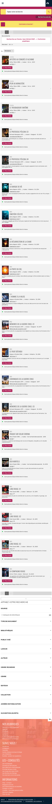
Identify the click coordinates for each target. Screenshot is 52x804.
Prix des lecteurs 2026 (9, 769)
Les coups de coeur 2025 (10, 771)
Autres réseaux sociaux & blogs (12, 752)
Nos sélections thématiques (11, 767)
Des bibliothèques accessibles (12, 786)
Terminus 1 (13, 301)
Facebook (5, 746)
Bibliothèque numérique (10, 739)
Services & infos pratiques (10, 727)
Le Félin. (12, 64)
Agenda (4, 729)
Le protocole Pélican (16, 136)
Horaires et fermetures (9, 765)
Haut (50, 719)
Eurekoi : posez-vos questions (11, 756)
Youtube (5, 750)
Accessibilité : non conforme (33, 801)
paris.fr (3, 799)
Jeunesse (5, 735)
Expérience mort (14, 191)
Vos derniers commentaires (11, 775)
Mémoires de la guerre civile (18, 329)
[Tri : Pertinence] (9, 50)
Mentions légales (7, 792)
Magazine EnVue (7, 784)
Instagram (5, 748)
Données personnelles (16, 790)
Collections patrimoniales (10, 737)
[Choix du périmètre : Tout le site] (3, 12)
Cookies (4, 790)
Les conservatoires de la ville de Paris (11, 801)
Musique (5, 731)
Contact (9, 783)
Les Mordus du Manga (9, 773)
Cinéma (4, 733)
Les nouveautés (7, 763)
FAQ (3, 783)
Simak (11, 438)
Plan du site (6, 794)
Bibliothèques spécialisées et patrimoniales (20, 799)
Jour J (11, 493)
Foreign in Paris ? (7, 788)
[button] (49, 3)
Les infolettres (6, 754)
